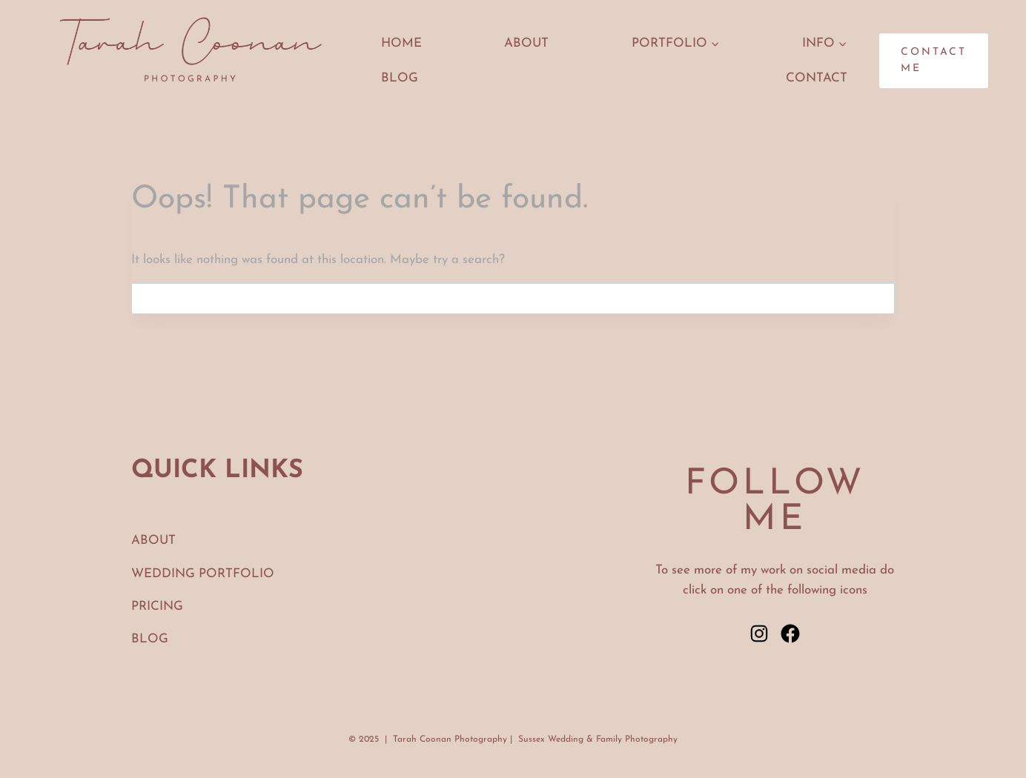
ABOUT (526, 43)
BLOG (149, 639)
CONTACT (816, 78)
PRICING (157, 606)
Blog (399, 78)
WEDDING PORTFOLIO (202, 574)
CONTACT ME (934, 60)
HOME (401, 43)
